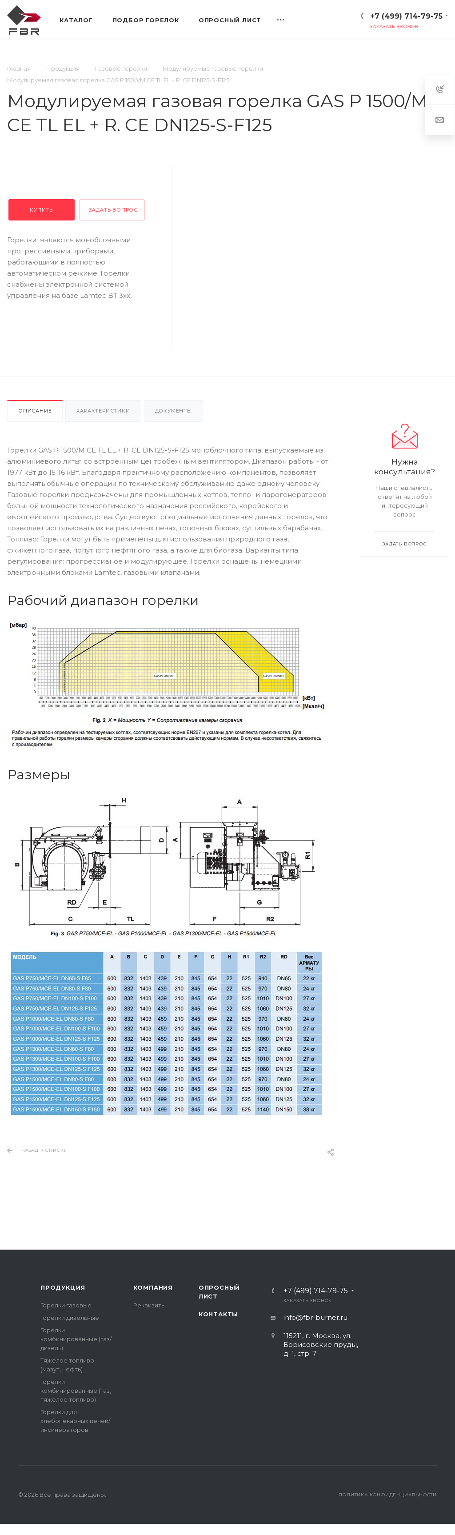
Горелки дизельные (69, 1317)
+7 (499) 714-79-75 (406, 16)
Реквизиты (149, 1305)
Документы (173, 411)
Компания (153, 1287)
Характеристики (103, 411)
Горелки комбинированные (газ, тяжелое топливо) (75, 1390)
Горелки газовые (66, 1305)
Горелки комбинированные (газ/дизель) (76, 1339)
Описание (35, 411)
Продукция (62, 1287)
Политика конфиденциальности (388, 1495)
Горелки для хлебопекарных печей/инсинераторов (75, 1420)
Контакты (218, 1314)
